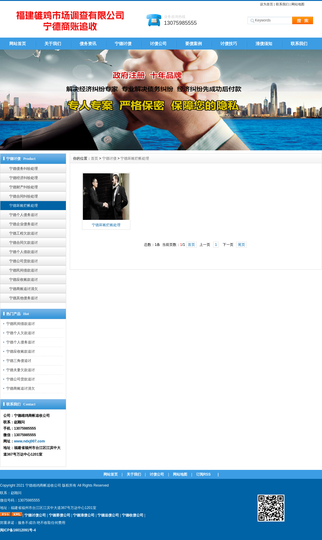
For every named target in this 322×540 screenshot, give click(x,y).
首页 (94, 158)
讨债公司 (158, 43)
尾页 (241, 245)
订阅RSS (203, 474)
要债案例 (193, 43)
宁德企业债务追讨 (23, 224)
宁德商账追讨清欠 (23, 289)
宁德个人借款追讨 (23, 252)
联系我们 (282, 4)
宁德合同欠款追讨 (23, 242)
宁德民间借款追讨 (23, 270)
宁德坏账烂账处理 (106, 225)
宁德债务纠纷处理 (23, 168)
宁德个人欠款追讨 (20, 333)
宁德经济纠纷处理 (23, 178)
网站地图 (297, 4)
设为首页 (266, 4)
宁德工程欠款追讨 (23, 233)
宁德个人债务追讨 (23, 215)
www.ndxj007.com (29, 441)
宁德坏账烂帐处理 (23, 205)
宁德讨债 (123, 43)
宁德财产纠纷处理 (23, 187)
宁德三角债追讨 (18, 361)
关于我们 (52, 43)
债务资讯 (88, 43)
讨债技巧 (228, 43)
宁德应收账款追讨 (23, 279)
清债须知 (264, 43)
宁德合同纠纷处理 (23, 196)
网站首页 (17, 43)
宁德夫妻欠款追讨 (20, 370)
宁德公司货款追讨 (23, 261)
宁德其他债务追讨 (23, 298)
